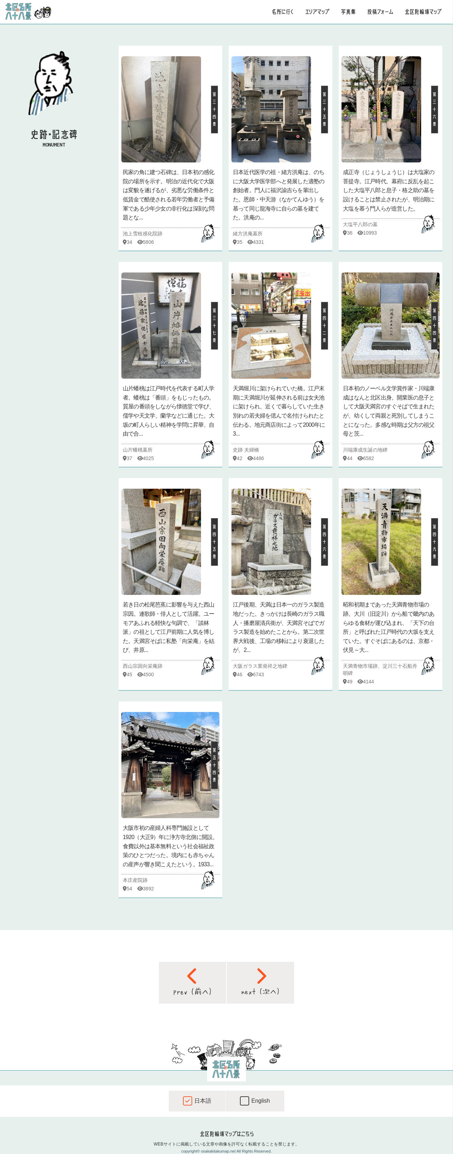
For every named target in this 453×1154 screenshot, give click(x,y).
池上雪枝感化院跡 (142, 233)
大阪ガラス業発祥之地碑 (260, 666)
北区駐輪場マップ (423, 11)
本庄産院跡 (135, 880)
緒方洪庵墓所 (248, 233)
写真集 (348, 11)
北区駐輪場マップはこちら (226, 1134)
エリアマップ (317, 11)
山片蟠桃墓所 (138, 450)
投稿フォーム (380, 11)
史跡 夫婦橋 (246, 450)
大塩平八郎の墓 (360, 224)
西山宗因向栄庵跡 (142, 666)
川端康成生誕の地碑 (365, 450)
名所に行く (282, 11)
